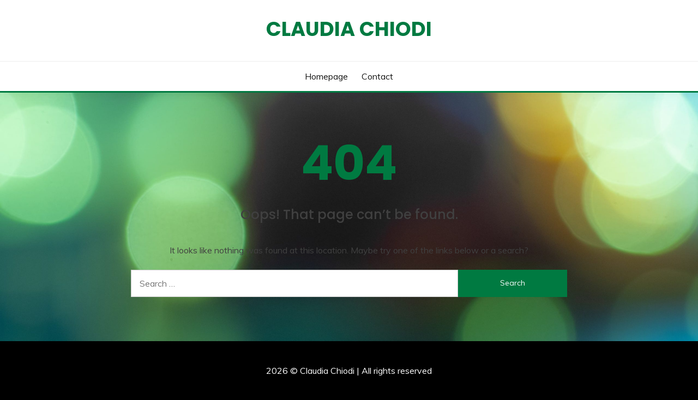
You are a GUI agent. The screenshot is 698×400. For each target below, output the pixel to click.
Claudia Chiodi (349, 29)
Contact (377, 76)
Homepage (326, 76)
